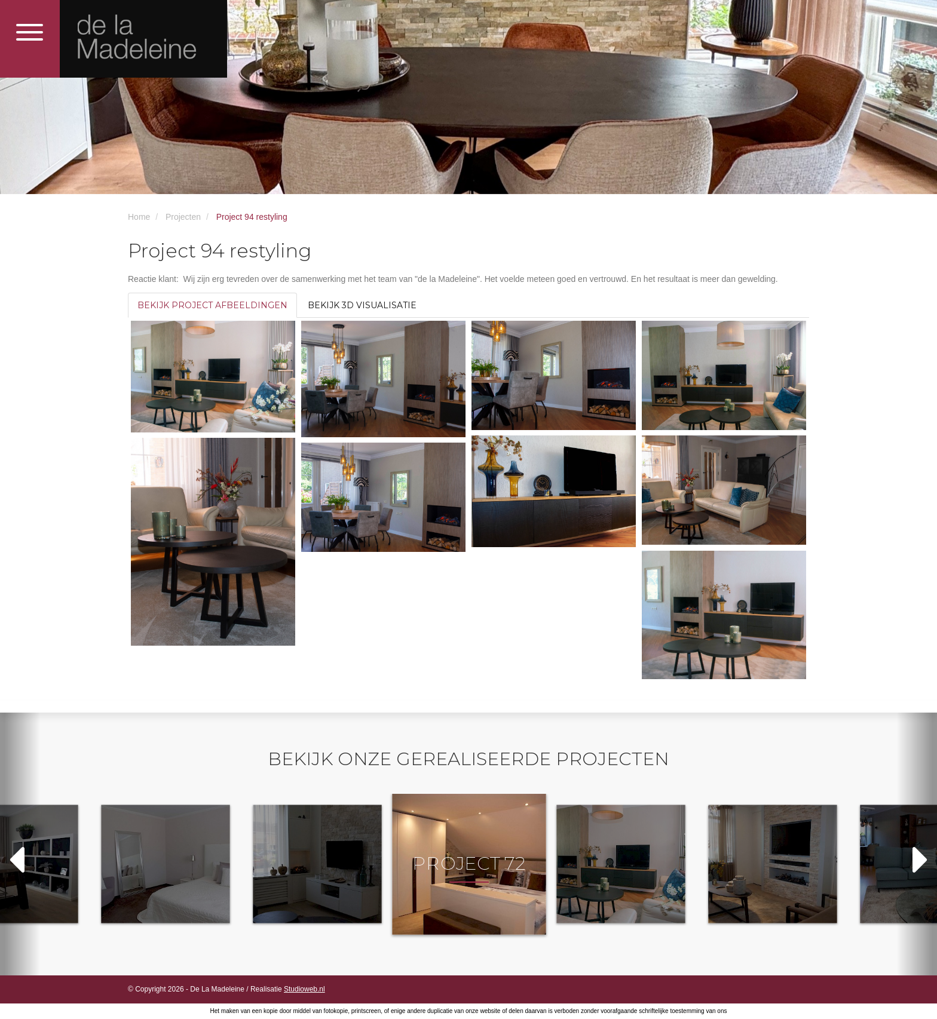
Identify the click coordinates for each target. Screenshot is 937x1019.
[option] (468, 864)
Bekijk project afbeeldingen (212, 305)
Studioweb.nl (304, 989)
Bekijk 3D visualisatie (362, 305)
